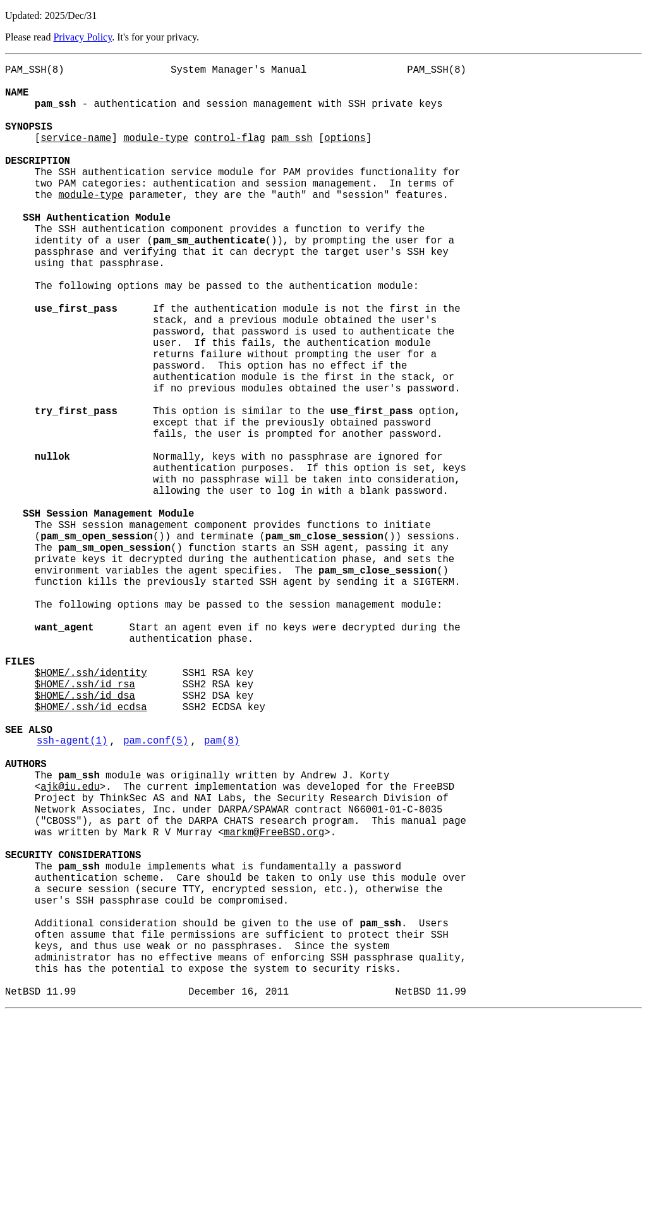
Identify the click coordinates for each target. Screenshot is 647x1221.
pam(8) (221, 892)
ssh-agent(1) (72, 892)
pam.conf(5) (155, 892)
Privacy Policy (82, 37)
